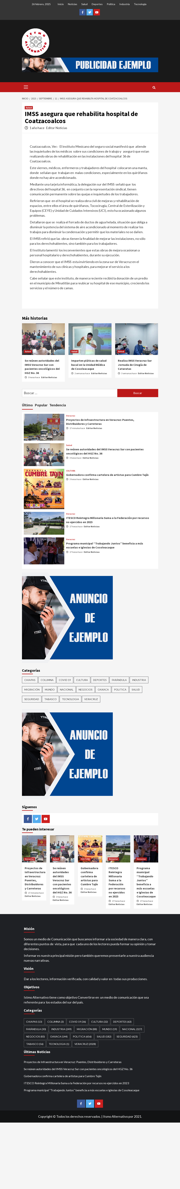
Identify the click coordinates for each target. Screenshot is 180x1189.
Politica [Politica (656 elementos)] (120, 689)
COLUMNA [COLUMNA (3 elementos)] (47, 679)
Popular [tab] (41, 405)
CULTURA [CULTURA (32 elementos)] (82, 679)
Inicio (61, 4)
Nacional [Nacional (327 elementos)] (66, 689)
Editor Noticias (56, 128)
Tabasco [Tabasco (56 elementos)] (50, 699)
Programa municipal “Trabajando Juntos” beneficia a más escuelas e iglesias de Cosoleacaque (81, 1090)
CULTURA (70, 471)
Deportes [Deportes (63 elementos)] (100, 679)
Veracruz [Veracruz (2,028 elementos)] (91, 699)
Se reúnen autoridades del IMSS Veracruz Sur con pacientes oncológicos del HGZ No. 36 (62, 880)
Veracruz (70, 416)
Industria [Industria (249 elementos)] (139, 679)
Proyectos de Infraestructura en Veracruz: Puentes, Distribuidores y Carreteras (73, 1062)
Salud (84, 4)
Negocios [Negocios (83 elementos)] (85, 689)
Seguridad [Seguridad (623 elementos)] (31, 699)
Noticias (72, 4)
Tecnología (140, 4)
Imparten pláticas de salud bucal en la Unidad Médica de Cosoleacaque (88, 365)
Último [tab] (27, 405)
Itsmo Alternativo (115, 1116)
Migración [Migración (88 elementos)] (32, 689)
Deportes (97, 4)
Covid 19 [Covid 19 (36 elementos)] (65, 679)
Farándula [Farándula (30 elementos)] (119, 679)
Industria (124, 4)
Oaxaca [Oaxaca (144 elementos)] (103, 689)
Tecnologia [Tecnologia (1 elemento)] (70, 699)
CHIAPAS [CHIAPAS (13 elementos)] (29, 679)
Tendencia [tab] (57, 405)
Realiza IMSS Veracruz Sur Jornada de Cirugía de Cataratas (135, 365)
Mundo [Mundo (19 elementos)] (50, 689)
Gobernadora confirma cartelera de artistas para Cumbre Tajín (107, 475)
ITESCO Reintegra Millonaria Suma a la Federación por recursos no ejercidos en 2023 (76, 1083)
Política (111, 4)
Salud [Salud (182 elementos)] (136, 689)
